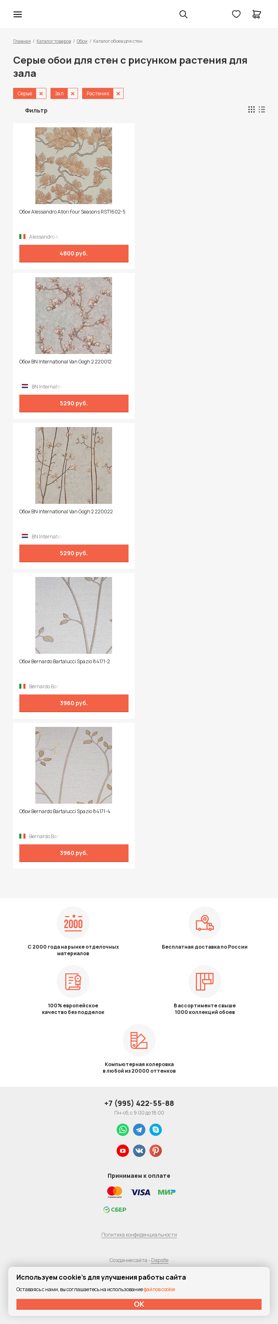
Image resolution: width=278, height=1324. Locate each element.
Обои (82, 41)
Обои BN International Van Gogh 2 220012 (65, 362)
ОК (139, 1304)
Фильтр (36, 110)
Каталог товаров (54, 41)
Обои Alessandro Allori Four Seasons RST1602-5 (72, 212)
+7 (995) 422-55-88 (139, 1103)
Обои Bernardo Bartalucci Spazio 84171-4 (64, 811)
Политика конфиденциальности (139, 1234)
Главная (22, 41)
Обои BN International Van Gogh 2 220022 (66, 511)
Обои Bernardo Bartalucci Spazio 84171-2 (64, 661)
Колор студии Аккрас (39, 14)
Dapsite (159, 1260)
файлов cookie (159, 1289)
